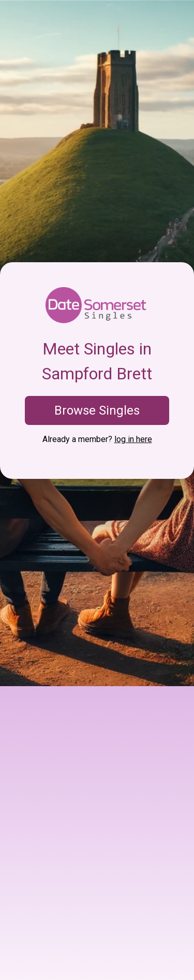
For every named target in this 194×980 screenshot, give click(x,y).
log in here (133, 439)
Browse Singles (97, 410)
